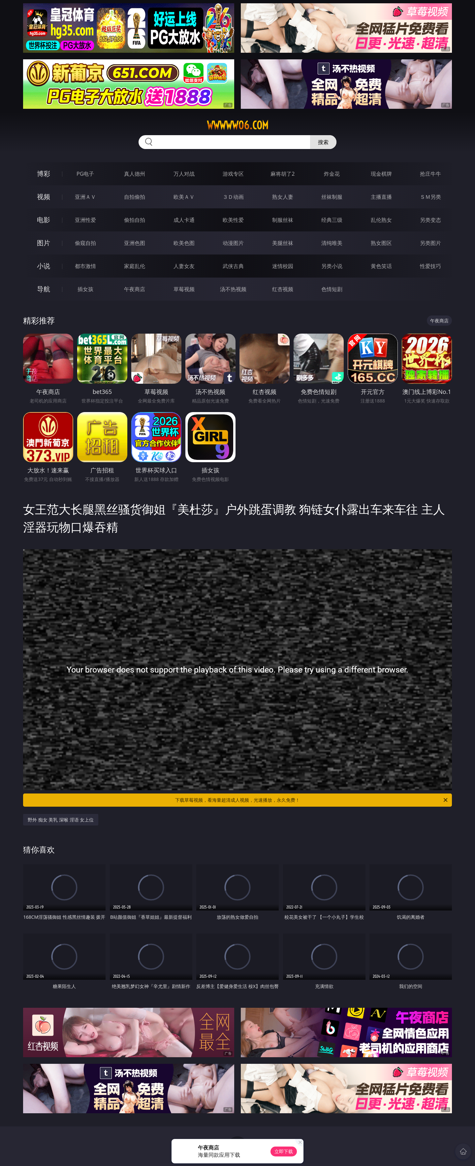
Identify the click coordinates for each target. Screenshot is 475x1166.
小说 (43, 265)
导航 (43, 288)
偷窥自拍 (85, 243)
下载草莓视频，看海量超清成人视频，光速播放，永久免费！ (312, 800)
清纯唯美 (331, 243)
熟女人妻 (282, 196)
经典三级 (331, 220)
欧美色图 (184, 243)
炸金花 (332, 173)
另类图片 (430, 243)
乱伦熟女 (381, 220)
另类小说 (331, 266)
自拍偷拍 (134, 196)
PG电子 (85, 173)
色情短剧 (331, 289)
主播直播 (381, 196)
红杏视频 (282, 289)
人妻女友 (184, 266)
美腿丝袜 (282, 243)
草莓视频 (184, 289)
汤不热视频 (233, 289)
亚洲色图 (134, 243)
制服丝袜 (282, 220)
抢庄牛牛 (430, 173)
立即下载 (283, 1151)
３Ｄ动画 (233, 196)
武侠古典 (233, 266)
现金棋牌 (381, 173)
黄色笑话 (381, 266)
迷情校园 (282, 266)
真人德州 (134, 173)
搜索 (323, 142)
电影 (43, 219)
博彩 (43, 173)
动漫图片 (233, 243)
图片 (43, 242)
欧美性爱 (233, 220)
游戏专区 (233, 173)
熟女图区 (381, 243)
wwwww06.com (238, 125)
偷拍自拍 (134, 220)
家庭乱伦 (134, 266)
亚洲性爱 (85, 220)
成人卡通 (184, 220)
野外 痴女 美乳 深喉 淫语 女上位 (61, 820)
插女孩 (85, 289)
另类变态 (430, 220)
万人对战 (184, 173)
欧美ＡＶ (184, 196)
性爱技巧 (430, 266)
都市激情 (85, 266)
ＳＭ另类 (430, 196)
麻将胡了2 (282, 173)
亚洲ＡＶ (85, 196)
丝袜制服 (331, 196)
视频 (43, 196)
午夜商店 (134, 289)
